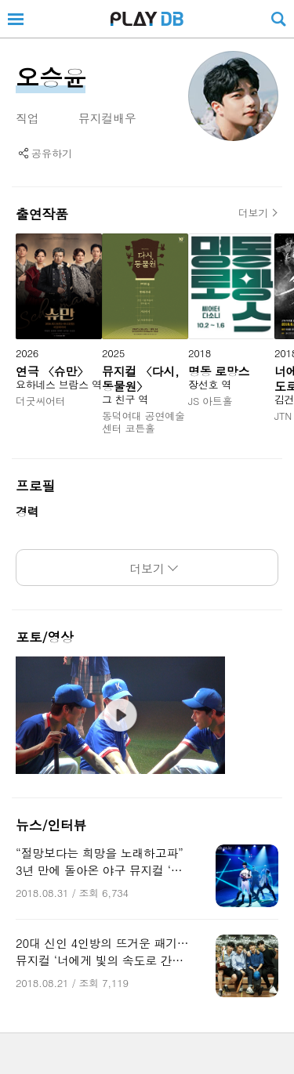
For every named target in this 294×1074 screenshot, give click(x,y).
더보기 (253, 213)
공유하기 (51, 153)
